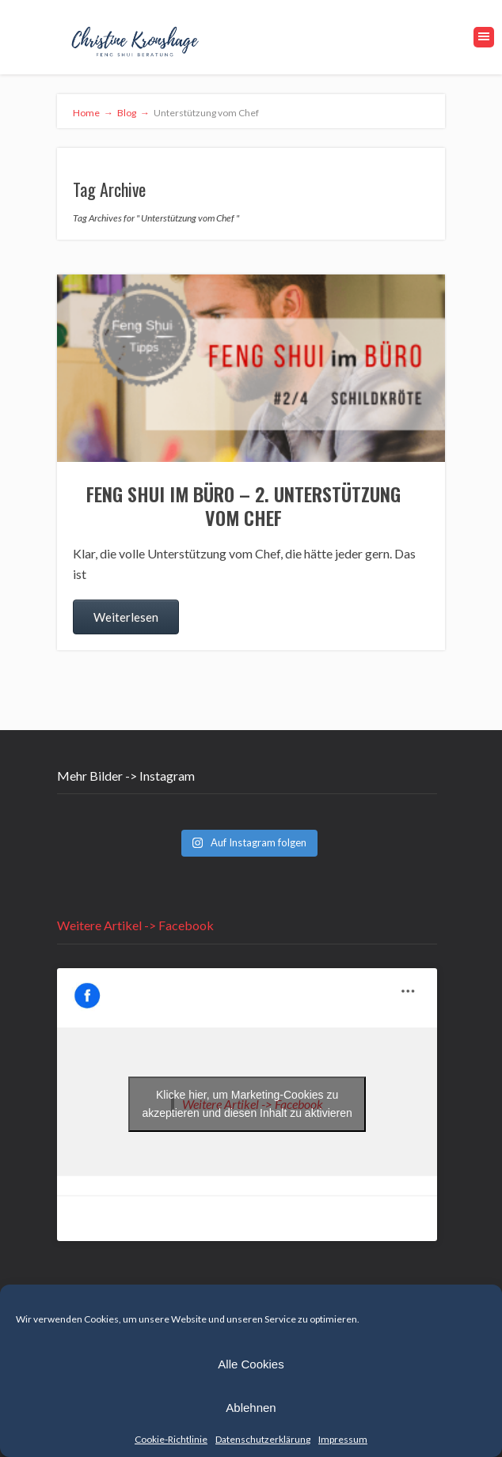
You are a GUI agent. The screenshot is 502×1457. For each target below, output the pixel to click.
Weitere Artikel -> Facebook (135, 925)
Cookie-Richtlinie (171, 1439)
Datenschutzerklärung (262, 1439)
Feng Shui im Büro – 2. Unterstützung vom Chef (243, 505)
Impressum (342, 1439)
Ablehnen (251, 1407)
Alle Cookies (250, 1364)
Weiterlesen (125, 617)
